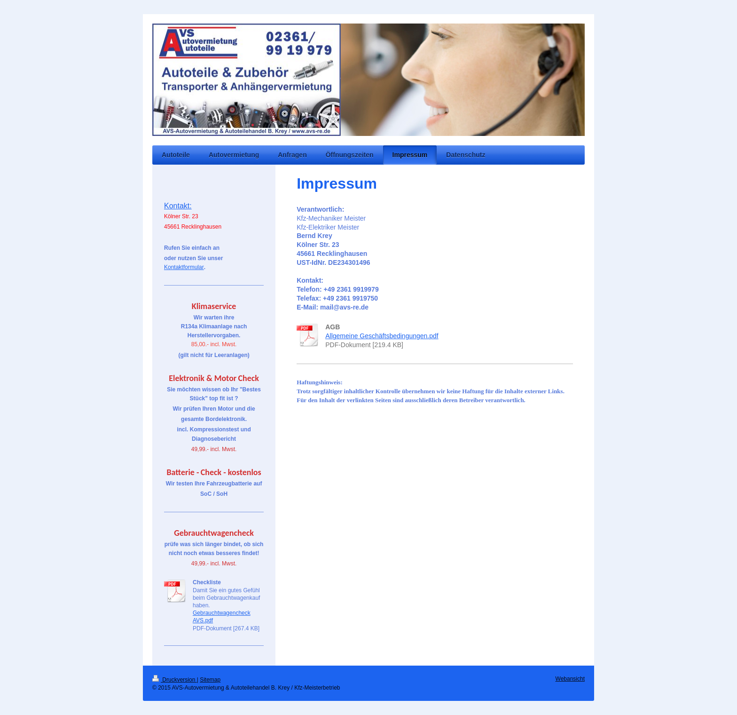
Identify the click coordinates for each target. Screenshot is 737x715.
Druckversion (174, 679)
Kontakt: (178, 206)
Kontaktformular (184, 267)
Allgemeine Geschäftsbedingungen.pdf (382, 336)
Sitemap (210, 679)
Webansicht (570, 678)
